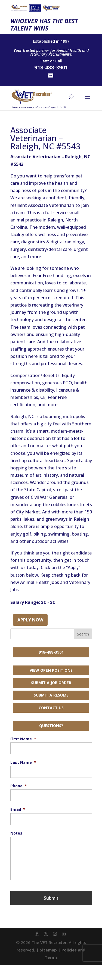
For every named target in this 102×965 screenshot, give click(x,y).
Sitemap (48, 950)
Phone (18, 786)
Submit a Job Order (51, 682)
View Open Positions (51, 670)
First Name (23, 739)
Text (44, 60)
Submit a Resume (51, 695)
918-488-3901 (51, 652)
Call (58, 60)
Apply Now (30, 620)
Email (17, 809)
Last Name (23, 762)
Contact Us (51, 707)
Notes (16, 833)
